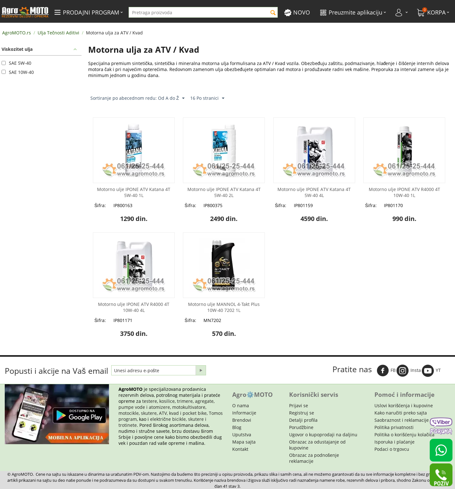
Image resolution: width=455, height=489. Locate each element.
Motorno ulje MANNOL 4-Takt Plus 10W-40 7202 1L (224, 307)
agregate (204, 401)
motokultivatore (188, 407)
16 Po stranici (207, 98)
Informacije (244, 413)
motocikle (128, 413)
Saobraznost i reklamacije (401, 420)
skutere (149, 413)
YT (431, 371)
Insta (409, 371)
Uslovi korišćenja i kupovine (403, 405)
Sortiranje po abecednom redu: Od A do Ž (137, 98)
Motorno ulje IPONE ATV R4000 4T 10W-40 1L (404, 192)
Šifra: (100, 205)
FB (386, 371)
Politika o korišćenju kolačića (404, 435)
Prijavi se (298, 405)
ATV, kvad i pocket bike (183, 413)
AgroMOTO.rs (16, 33)
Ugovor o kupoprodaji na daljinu (323, 435)
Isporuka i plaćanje (394, 442)
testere (149, 401)
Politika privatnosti (394, 427)
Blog (236, 427)
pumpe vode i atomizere (144, 407)
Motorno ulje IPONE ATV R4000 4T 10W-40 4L (133, 307)
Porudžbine (301, 427)
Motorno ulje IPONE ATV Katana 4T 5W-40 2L (224, 192)
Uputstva (241, 435)
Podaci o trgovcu (391, 449)
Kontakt (240, 449)
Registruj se (301, 413)
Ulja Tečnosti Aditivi (58, 33)
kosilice (167, 401)
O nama (240, 405)
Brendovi (241, 420)
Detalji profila (303, 420)
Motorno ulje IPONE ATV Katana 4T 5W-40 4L (314, 192)
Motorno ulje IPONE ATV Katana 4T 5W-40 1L (133, 192)
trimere (185, 401)
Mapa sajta (244, 442)
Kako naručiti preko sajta (400, 413)
